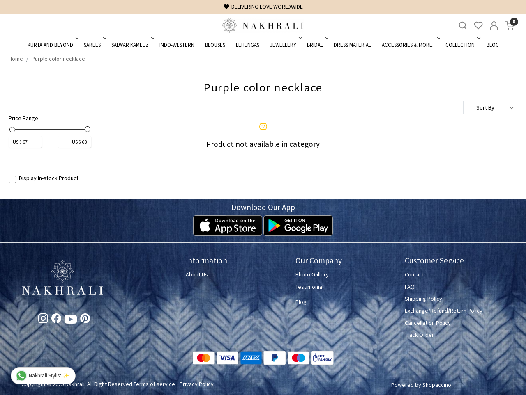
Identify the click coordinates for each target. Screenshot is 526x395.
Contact (414, 274)
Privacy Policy (197, 384)
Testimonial (309, 286)
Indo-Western (176, 44)
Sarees (94, 44)
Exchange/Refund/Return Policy (443, 310)
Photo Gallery (312, 274)
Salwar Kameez (132, 44)
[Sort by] (490, 107)
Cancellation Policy (428, 323)
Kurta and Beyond (52, 44)
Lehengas (247, 44)
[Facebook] (56, 320)
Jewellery (285, 44)
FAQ (410, 286)
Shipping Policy (423, 298)
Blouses (215, 44)
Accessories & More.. (410, 44)
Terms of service (154, 384)
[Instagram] (43, 320)
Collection (462, 44)
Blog (493, 44)
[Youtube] (70, 320)
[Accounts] (494, 25)
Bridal (317, 44)
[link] (463, 25)
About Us (197, 274)
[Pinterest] (85, 320)
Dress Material (352, 44)
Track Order (419, 334)
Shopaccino (436, 384)
